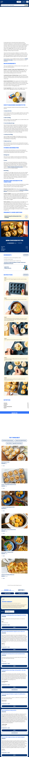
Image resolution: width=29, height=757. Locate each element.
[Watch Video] (14, 228)
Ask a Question (21, 593)
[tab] (7, 590)
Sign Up (19, 1)
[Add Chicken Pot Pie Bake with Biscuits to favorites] (2, 578)
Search (26, 5)
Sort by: (2, 598)
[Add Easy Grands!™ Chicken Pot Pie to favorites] (2, 556)
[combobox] (12, 5)
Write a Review (7, 593)
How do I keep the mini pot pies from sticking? (16, 216)
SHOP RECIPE (26, 254)
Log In (24, 1)
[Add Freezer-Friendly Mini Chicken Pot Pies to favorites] (2, 488)
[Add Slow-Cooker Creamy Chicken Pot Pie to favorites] (2, 533)
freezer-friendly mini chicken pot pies (15, 167)
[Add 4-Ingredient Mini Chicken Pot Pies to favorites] (2, 510)
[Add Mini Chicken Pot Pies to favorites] (2, 465)
